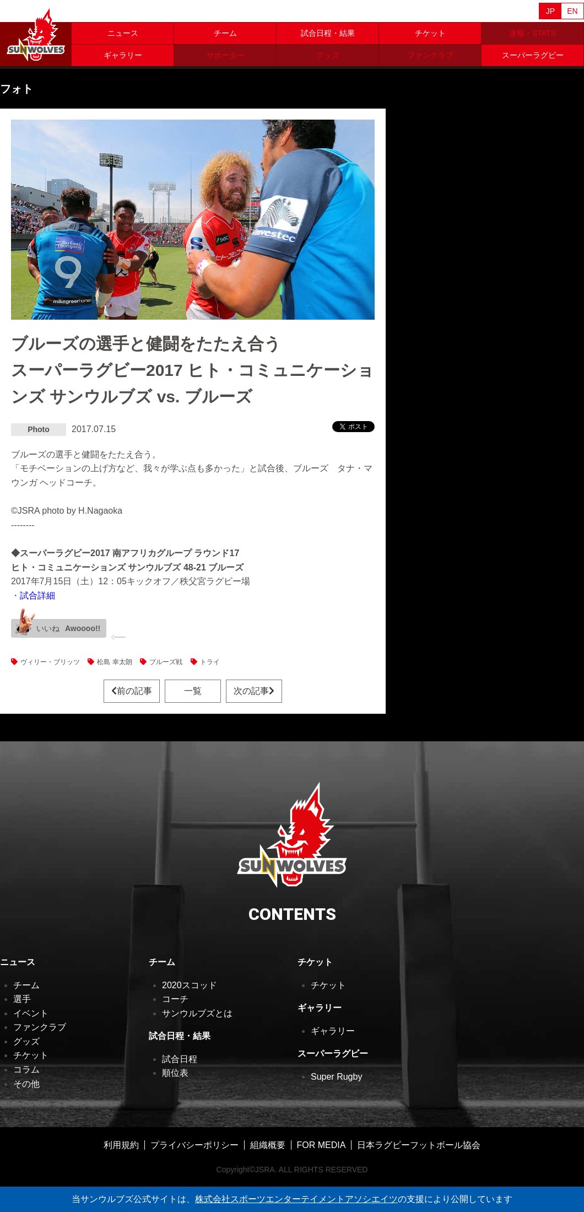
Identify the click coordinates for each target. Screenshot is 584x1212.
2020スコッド (189, 985)
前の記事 (131, 691)
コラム (26, 1069)
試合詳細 (37, 595)
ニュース (122, 33)
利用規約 (121, 1145)
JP (550, 11)
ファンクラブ (39, 1027)
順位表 (175, 1073)
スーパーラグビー (533, 55)
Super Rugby (336, 1076)
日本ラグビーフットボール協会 (418, 1145)
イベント (30, 1013)
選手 (22, 999)
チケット (430, 33)
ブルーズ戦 (165, 662)
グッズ (26, 1041)
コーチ (175, 999)
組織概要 (267, 1145)
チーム (225, 33)
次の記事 (254, 691)
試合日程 (179, 1059)
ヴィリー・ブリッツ (50, 662)
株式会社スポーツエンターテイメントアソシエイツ (296, 1199)
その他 (26, 1084)
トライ (210, 662)
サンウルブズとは (197, 1013)
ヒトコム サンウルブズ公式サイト (36, 33)
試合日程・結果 (328, 33)
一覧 (193, 691)
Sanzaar (105, 11)
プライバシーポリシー (194, 1145)
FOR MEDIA (321, 1145)
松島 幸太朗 (114, 662)
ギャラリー (123, 55)
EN (572, 11)
